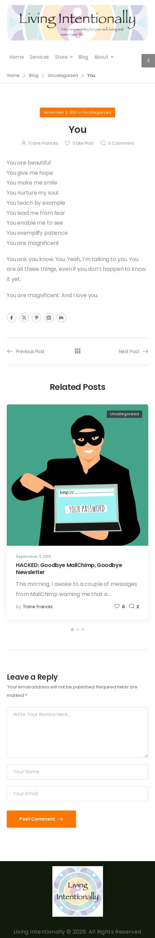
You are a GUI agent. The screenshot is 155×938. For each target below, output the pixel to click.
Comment (121, 143)
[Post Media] (77, 475)
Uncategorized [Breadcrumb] (63, 75)
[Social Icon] (12, 317)
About (101, 57)
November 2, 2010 (60, 112)
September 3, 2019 (33, 556)
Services (39, 57)
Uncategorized (96, 112)
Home (17, 57)
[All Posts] (77, 351)
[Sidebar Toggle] (148, 60)
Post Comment (37, 819)
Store (61, 57)
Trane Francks (43, 143)
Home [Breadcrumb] (13, 75)
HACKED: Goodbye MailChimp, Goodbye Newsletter (69, 568)
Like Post (83, 143)
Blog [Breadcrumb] (33, 75)
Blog (83, 57)
